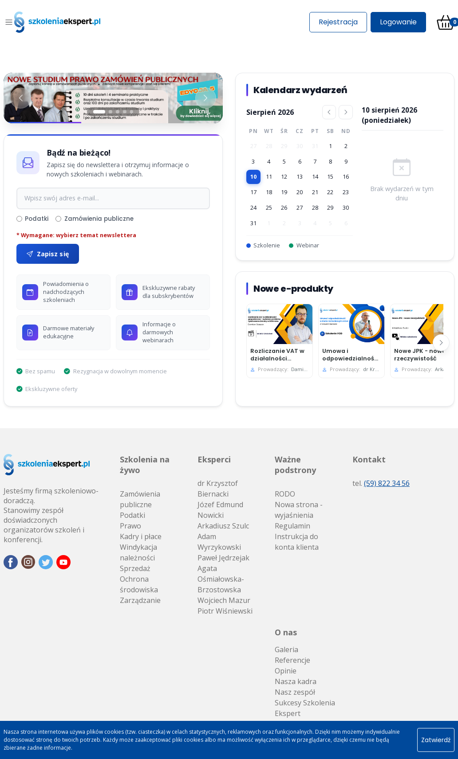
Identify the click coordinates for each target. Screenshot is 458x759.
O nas (286, 632)
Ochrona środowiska (139, 584)
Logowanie (398, 22)
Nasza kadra (295, 681)
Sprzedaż (135, 568)
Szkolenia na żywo (145, 464)
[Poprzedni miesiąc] (329, 112)
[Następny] (441, 342)
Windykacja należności (138, 552)
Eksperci (214, 459)
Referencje (292, 660)
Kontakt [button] (369, 459)
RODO (285, 494)
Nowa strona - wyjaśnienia (299, 510)
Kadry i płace (141, 536)
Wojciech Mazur (223, 600)
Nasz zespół (295, 692)
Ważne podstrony (295, 464)
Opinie (285, 671)
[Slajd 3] (117, 111)
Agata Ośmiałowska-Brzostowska (220, 579)
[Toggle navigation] (9, 22)
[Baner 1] (113, 98)
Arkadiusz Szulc (223, 526)
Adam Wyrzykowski (219, 542)
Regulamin (292, 526)
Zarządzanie (140, 600)
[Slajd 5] (132, 111)
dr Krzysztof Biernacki (217, 488)
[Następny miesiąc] (346, 112)
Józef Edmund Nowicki (220, 510)
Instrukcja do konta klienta (297, 542)
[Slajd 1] (99, 111)
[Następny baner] (205, 98)
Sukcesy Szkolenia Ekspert (305, 708)
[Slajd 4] (124, 111)
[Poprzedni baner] (21, 98)
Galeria (286, 649)
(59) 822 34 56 (387, 483)
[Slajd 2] (110, 111)
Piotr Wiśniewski (225, 611)
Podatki (32, 219)
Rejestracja (338, 22)
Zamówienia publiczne (94, 219)
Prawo (130, 526)
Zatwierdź (435, 740)
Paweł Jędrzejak (223, 558)
